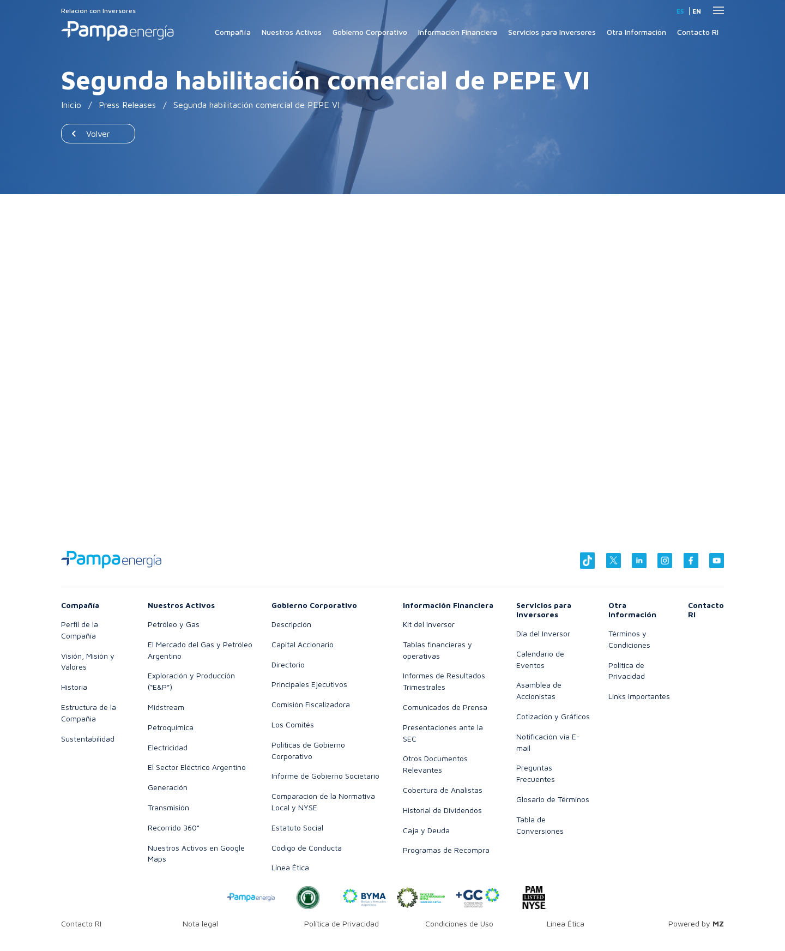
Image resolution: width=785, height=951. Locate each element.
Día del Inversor (543, 633)
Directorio (288, 664)
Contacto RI (697, 32)
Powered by (696, 923)
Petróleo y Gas (174, 624)
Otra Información (636, 32)
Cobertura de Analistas (442, 789)
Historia (74, 686)
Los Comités (292, 724)
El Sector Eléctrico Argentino (197, 767)
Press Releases (127, 105)
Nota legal (200, 923)
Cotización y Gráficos (553, 716)
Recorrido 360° (174, 827)
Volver (98, 134)
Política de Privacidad (341, 923)
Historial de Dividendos (442, 810)
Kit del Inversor (429, 624)
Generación (168, 787)
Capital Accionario (302, 644)
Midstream (166, 707)
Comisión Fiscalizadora (310, 704)
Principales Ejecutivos (309, 684)
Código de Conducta (306, 847)
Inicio (71, 105)
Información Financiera (457, 32)
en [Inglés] (696, 11)
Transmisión (168, 807)
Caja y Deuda (426, 830)
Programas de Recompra (446, 849)
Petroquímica (171, 727)
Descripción (291, 624)
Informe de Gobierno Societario (325, 775)
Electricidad (168, 747)
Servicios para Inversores (552, 32)
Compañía (233, 32)
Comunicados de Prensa (445, 707)
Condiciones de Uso (459, 923)
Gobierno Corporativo (370, 32)
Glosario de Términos (552, 799)
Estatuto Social (297, 827)
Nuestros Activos (292, 32)
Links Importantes (639, 696)
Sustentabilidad (87, 738)
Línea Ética (290, 867)
